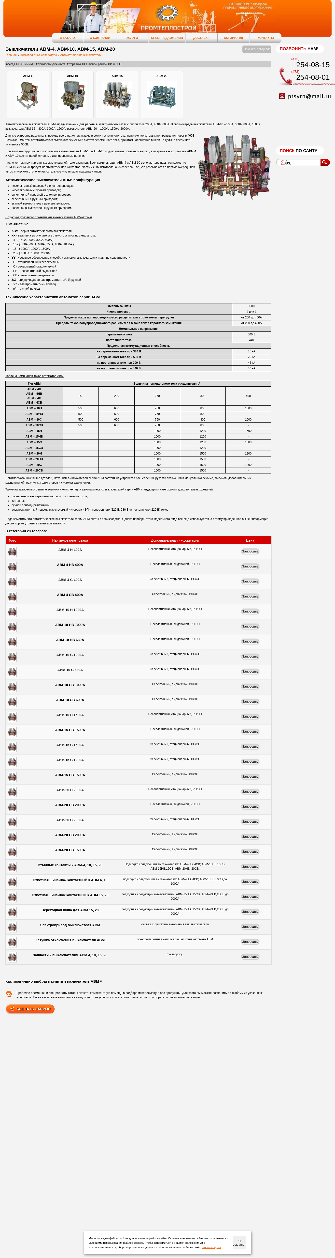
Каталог (68, 38)
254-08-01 (313, 77)
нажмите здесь (211, 1247)
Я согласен (239, 1242)
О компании (100, 38)
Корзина (233, 38)
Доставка (201, 38)
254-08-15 (313, 65)
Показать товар (257, 49)
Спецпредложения (167, 38)
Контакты (265, 38)
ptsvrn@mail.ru (309, 96)
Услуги (132, 38)
